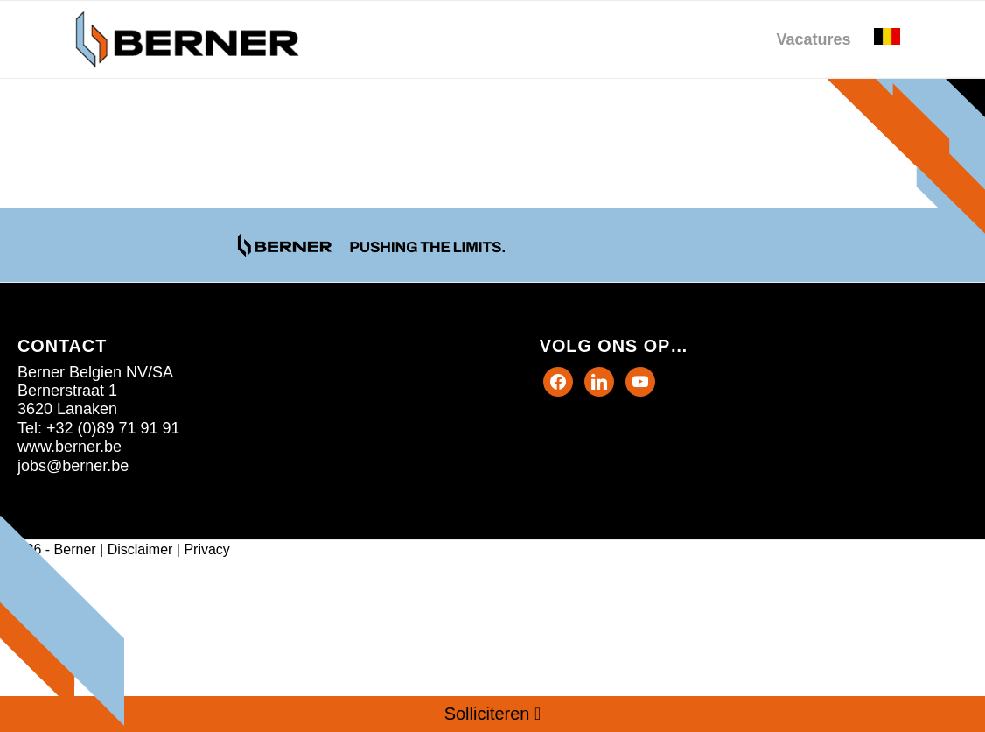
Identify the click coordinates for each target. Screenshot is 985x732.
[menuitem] (813, 39)
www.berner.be (69, 446)
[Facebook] (558, 380)
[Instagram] (640, 380)
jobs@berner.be (73, 466)
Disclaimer (140, 549)
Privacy (206, 549)
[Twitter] (599, 380)
